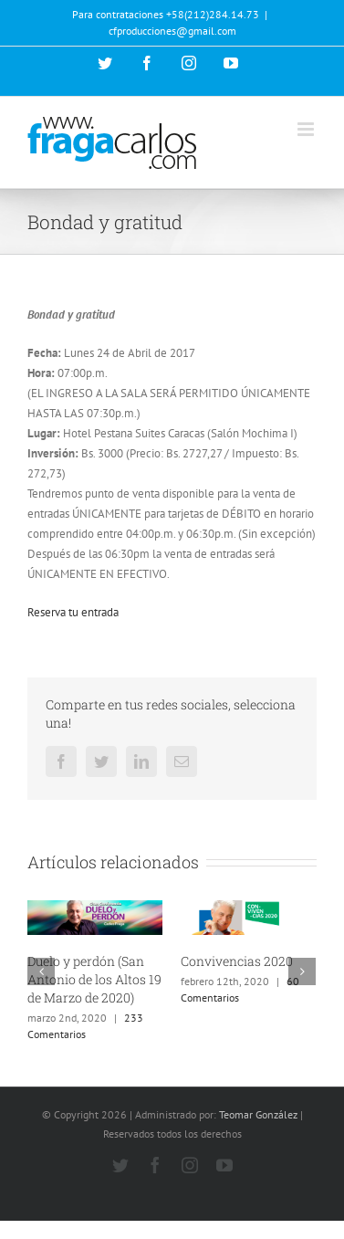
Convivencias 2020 (237, 961)
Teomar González (258, 1114)
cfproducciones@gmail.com (172, 30)
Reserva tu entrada (73, 612)
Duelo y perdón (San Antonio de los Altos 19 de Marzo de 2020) (94, 979)
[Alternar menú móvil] (307, 129)
